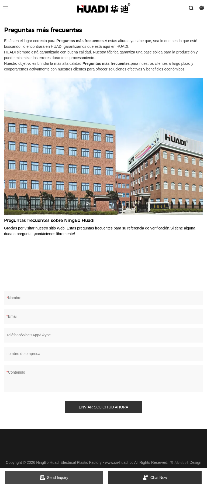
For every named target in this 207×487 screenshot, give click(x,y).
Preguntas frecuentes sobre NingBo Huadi (49, 220)
